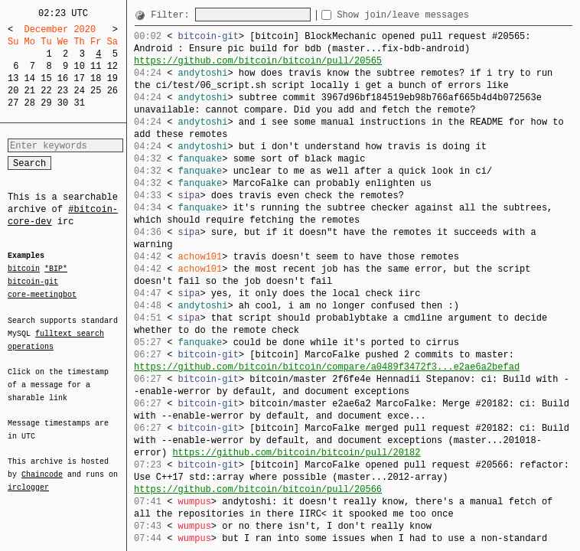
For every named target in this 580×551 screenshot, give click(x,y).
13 (13, 78)
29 (46, 102)
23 (62, 90)
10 (78, 66)
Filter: (173, 14)
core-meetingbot (42, 294)
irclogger (28, 477)
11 (95, 66)
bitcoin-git (33, 281)
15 (46, 78)
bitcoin (24, 269)
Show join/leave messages (430, 14)
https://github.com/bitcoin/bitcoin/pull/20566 (258, 489)
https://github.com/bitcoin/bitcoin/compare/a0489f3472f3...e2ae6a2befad (327, 366)
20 (13, 90)
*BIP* (55, 269)
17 (78, 78)
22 (46, 90)
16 (62, 78)
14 (29, 78)
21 (29, 90)
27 (13, 102)
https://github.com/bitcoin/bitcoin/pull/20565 (258, 60)
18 (95, 78)
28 (29, 102)
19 (112, 78)
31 (78, 102)
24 (78, 90)
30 (62, 102)
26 (112, 90)
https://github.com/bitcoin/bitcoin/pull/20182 (296, 452)
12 (112, 66)
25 (95, 90)
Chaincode (42, 465)
